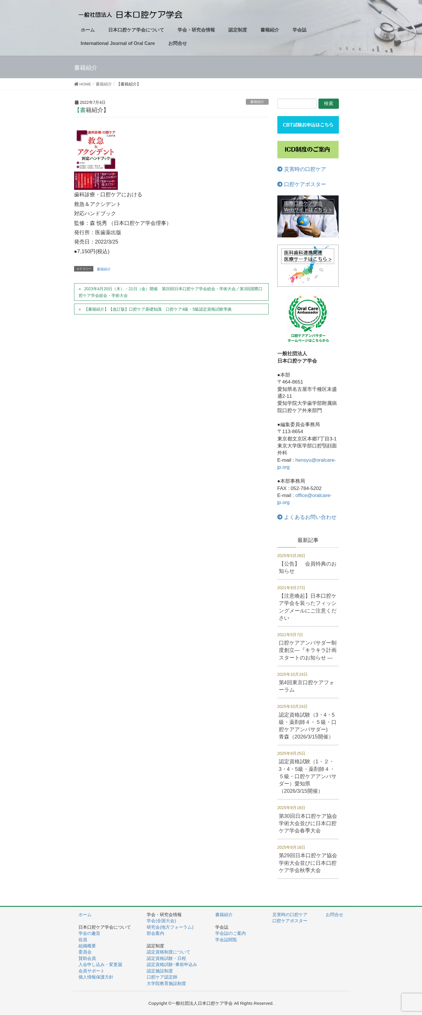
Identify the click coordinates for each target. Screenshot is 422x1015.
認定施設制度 (160, 970)
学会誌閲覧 (226, 939)
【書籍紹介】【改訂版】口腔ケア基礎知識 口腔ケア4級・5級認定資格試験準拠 (160, 309)
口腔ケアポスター (301, 184)
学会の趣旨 (89, 933)
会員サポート (91, 970)
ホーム (85, 914)
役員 (82, 939)
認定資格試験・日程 (166, 958)
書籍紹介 (257, 102)
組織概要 (87, 945)
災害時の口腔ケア (301, 169)
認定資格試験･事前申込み (172, 964)
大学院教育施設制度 (166, 983)
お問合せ (334, 914)
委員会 (85, 951)
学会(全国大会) (161, 920)
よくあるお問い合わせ (307, 517)
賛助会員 (87, 958)
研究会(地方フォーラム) (170, 927)
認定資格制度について (168, 951)
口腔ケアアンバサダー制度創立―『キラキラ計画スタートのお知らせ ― (308, 650)
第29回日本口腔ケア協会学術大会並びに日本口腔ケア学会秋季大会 (308, 863)
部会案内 (155, 933)
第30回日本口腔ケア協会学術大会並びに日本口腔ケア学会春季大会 (308, 823)
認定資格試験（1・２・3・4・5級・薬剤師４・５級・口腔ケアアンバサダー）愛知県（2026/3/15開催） (308, 776)
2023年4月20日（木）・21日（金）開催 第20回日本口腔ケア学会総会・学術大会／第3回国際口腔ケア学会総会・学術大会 (170, 292)
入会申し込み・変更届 (100, 964)
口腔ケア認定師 (162, 976)
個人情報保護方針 (95, 976)
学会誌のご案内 (230, 933)
